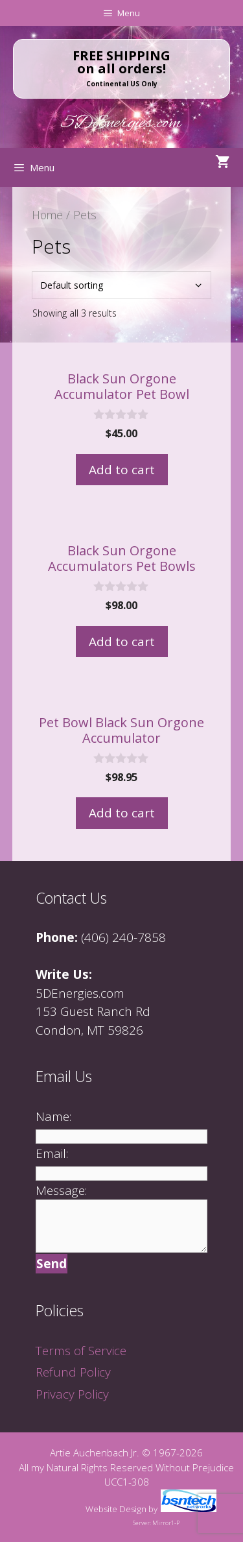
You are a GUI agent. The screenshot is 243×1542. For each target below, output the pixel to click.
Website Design (116, 1509)
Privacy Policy (72, 1394)
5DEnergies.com (121, 123)
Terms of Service (81, 1350)
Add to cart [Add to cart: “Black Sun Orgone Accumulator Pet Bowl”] (122, 469)
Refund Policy (73, 1372)
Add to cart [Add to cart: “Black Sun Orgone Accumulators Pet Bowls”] (122, 641)
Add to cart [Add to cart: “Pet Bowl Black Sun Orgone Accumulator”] (122, 812)
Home (47, 215)
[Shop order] (122, 285)
